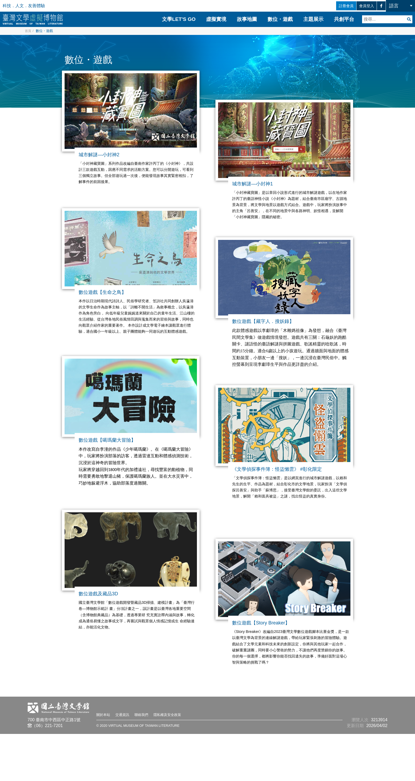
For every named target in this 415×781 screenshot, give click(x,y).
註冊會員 (327, 5)
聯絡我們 (149, 761)
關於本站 (104, 761)
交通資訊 (127, 761)
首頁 (28, 31)
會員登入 (357, 5)
